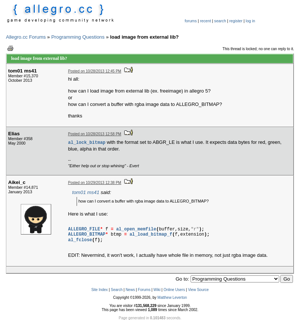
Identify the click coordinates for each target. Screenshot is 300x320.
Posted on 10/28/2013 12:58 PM (94, 134)
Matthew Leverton (172, 297)
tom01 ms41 (85, 192)
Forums (144, 290)
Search (117, 290)
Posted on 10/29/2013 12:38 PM (94, 183)
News (130, 290)
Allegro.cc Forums (26, 37)
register (236, 21)
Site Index (99, 290)
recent (205, 21)
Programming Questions (78, 37)
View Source (198, 290)
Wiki (157, 290)
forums (191, 21)
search (220, 21)
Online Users (174, 290)
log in (250, 21)
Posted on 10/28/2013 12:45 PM (94, 71)
